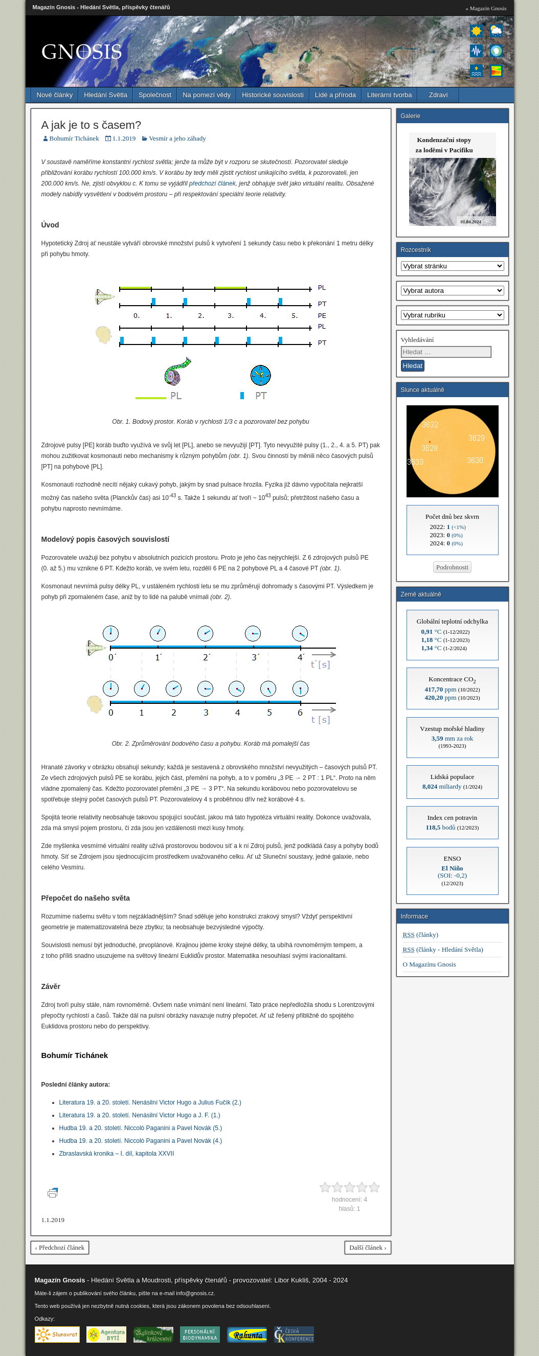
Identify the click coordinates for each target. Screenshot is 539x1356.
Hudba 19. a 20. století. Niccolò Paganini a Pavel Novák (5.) (140, 1128)
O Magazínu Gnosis (429, 964)
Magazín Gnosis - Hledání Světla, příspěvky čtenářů (101, 7)
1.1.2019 (124, 138)
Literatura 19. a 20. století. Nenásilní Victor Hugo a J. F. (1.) (139, 1115)
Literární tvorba (389, 95)
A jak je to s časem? (91, 125)
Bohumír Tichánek (74, 138)
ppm (440, 689)
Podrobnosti (452, 567)
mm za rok (453, 738)
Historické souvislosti (273, 95)
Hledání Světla (105, 95)
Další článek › (367, 1247)
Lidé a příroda (335, 95)
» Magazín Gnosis (485, 8)
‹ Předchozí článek (60, 1247)
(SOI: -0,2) (452, 871)
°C (431, 631)
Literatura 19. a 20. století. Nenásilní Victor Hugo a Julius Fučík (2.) (150, 1102)
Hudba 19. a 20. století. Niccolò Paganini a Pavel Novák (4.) (140, 1140)
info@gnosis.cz (195, 1293)
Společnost (155, 95)
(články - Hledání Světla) (443, 949)
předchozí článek (212, 183)
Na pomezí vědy (207, 95)
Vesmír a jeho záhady (177, 138)
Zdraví (438, 95)
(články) (421, 934)
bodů (441, 827)
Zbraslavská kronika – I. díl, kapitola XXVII (116, 1153)
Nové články (55, 95)
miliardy (442, 786)
